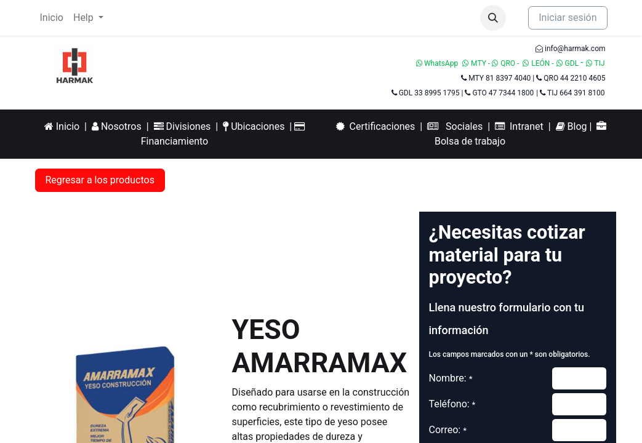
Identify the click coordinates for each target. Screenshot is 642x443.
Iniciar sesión (567, 17)
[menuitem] (51, 18)
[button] (493, 18)
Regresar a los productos (100, 180)
